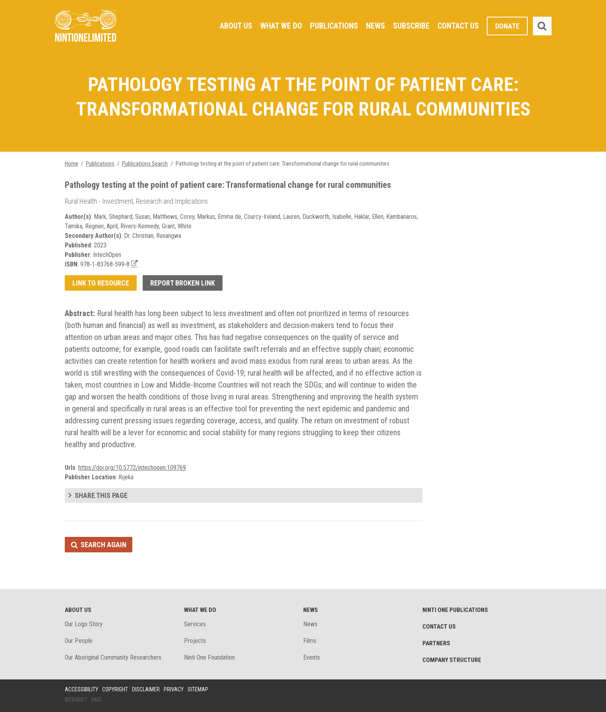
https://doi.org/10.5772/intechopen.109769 (132, 467)
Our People (79, 640)
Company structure (451, 660)
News (375, 26)
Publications (334, 26)
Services (195, 624)
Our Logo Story (84, 624)
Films (309, 640)
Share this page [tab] (101, 495)
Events (311, 657)
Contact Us (458, 26)
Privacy (174, 689)
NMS (96, 700)
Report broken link (182, 283)
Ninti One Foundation (209, 657)
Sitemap (198, 689)
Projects (195, 640)
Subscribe (411, 26)
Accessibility (81, 689)
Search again (103, 544)
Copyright (115, 689)
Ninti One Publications (455, 610)
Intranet (76, 700)
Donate (507, 26)
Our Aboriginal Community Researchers (113, 657)
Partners (436, 643)
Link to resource (100, 283)
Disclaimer (146, 689)
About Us (236, 26)
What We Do (281, 26)
